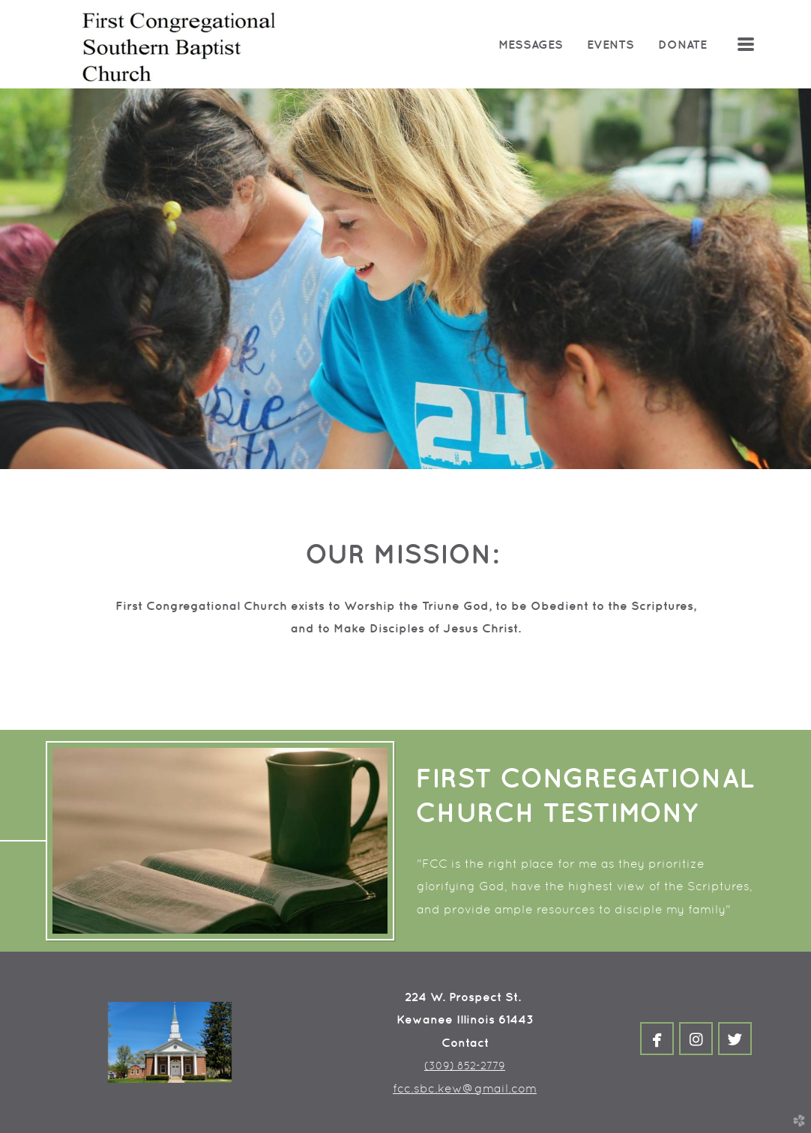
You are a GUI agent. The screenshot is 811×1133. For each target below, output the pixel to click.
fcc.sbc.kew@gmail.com (465, 1088)
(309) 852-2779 (464, 1066)
